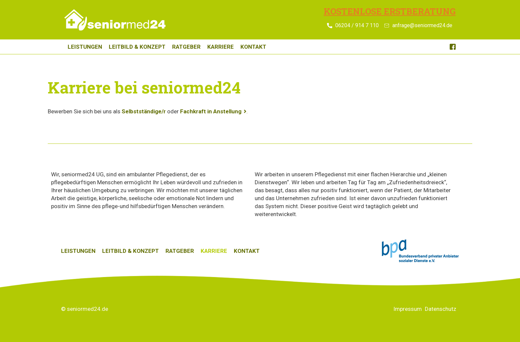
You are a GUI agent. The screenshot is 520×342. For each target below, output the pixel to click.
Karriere (220, 46)
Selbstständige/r (144, 111)
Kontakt (253, 46)
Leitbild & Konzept (137, 46)
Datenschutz (440, 309)
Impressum (407, 309)
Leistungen (85, 46)
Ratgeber (186, 46)
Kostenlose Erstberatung (390, 11)
